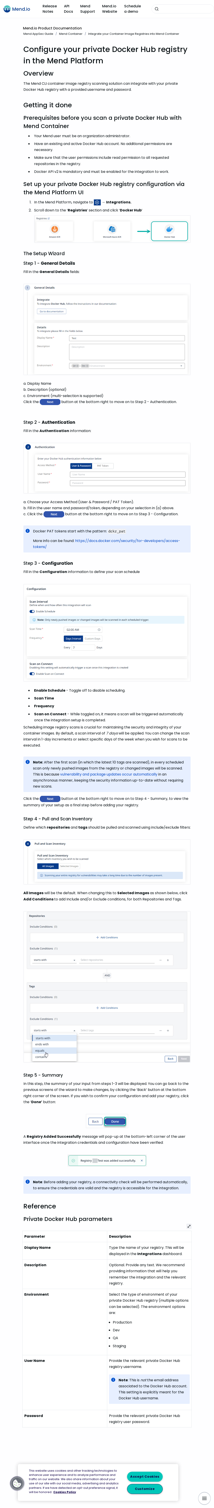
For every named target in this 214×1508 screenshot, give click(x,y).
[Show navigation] (204, 1498)
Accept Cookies (144, 1477)
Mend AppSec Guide (38, 34)
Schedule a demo (132, 9)
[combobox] (183, 9)
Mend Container (70, 34)
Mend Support (87, 9)
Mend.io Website (109, 9)
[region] (98, 1482)
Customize (145, 1489)
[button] (17, 1483)
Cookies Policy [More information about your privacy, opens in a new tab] (64, 1492)
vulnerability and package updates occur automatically (108, 774)
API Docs (68, 9)
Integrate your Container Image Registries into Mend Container (133, 34)
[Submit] (156, 8)
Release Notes (50, 9)
